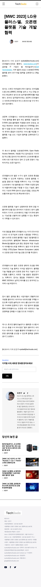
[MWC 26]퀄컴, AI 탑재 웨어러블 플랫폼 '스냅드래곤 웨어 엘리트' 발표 (11, 473)
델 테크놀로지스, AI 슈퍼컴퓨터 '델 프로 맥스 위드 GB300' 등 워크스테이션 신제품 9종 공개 (11, 447)
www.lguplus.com (30, 64)
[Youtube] (5, 567)
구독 (7, 376)
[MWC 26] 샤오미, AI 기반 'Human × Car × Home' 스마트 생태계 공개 (11, 461)
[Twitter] (24, 393)
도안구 (16, 41)
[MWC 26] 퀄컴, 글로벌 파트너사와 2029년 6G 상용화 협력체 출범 (11, 486)
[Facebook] (27, 393)
